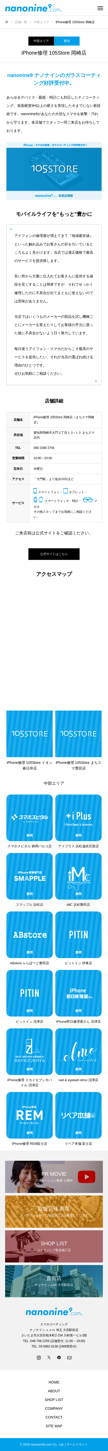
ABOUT (54, 1391)
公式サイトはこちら (54, 554)
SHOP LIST (54, 1400)
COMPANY (54, 1408)
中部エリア (41, 41)
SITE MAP (54, 1426)
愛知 (67, 41)
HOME (54, 1382)
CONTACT (54, 1417)
